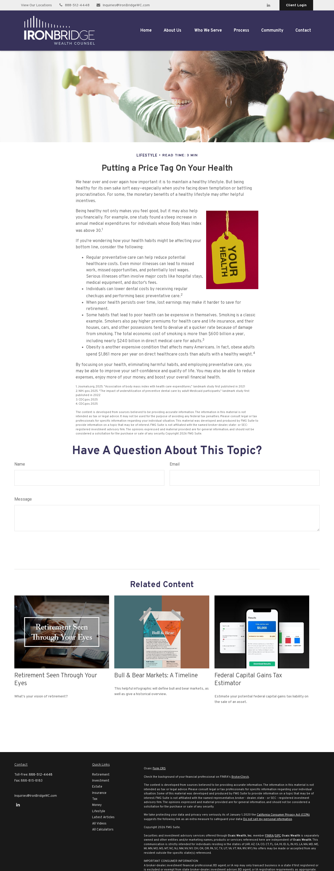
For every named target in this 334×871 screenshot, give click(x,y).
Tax (94, 799)
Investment (100, 781)
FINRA (269, 836)
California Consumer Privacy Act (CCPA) (283, 815)
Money (97, 805)
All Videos (99, 824)
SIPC (278, 836)
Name (19, 464)
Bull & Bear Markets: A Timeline (156, 676)
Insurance (99, 793)
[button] (146, 30)
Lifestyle (98, 811)
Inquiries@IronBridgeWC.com (123, 5)
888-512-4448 (74, 5)
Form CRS (159, 768)
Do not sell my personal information (267, 819)
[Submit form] (28, 548)
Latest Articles (103, 817)
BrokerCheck (240, 777)
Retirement (101, 775)
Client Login (296, 5)
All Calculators (103, 830)
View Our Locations (36, 5)
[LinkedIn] (268, 5)
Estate (97, 787)
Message (23, 499)
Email (175, 464)
